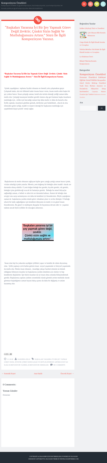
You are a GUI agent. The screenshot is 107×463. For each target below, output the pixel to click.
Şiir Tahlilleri (90, 94)
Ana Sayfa (38, 373)
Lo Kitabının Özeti (86, 57)
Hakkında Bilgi (24, 359)
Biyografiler (101, 80)
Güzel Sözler (85, 83)
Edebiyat (102, 77)
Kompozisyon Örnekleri (13, 2)
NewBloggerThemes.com (69, 459)
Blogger (74, 456)
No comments (59, 365)
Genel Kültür (91, 80)
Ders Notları (90, 86)
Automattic (40, 459)
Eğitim (82, 80)
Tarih (81, 86)
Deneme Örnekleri (88, 77)
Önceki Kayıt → (67, 373)
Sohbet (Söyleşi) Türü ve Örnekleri (92, 28)
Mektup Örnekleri (99, 83)
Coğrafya (95, 91)
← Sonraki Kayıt (9, 373)
